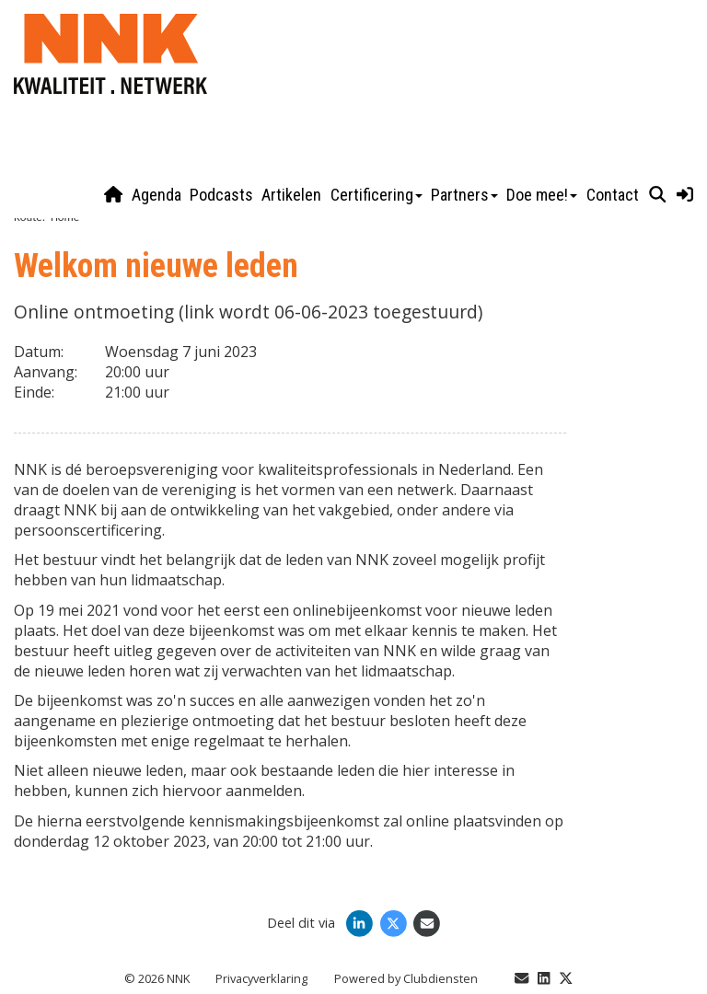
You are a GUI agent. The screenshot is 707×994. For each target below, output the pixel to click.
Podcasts (221, 194)
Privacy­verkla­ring (261, 978)
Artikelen (291, 194)
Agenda (156, 194)
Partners (464, 194)
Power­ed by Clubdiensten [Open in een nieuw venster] (406, 978)
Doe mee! (541, 194)
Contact (612, 194)
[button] (657, 195)
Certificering (376, 194)
